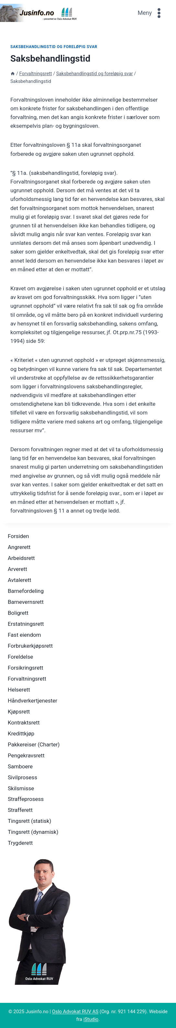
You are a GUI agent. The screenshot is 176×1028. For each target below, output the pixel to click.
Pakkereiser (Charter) (34, 744)
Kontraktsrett (23, 722)
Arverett (17, 569)
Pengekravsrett (26, 755)
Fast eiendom (24, 635)
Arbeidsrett (21, 558)
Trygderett (20, 843)
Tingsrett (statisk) (29, 821)
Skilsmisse (21, 788)
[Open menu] (151, 13)
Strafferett (20, 810)
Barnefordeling (26, 591)
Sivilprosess (22, 777)
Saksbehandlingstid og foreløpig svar (53, 47)
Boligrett (18, 613)
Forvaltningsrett (27, 678)
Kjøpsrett (19, 711)
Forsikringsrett (25, 667)
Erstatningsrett (26, 624)
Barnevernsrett (26, 602)
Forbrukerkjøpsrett (30, 646)
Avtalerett (19, 580)
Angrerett (19, 547)
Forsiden (18, 536)
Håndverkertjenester (32, 700)
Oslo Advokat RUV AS (75, 1011)
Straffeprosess (26, 799)
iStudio (90, 1019)
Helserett (19, 689)
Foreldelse (20, 657)
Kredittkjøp (21, 733)
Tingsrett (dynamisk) (33, 832)
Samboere (20, 766)
